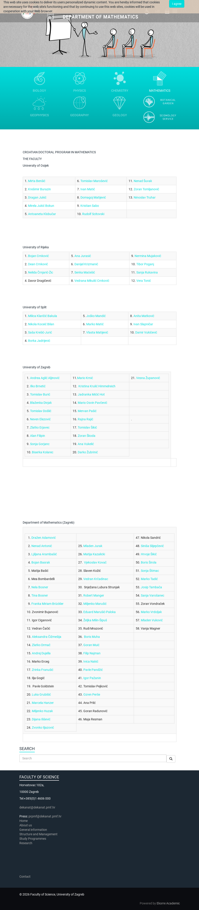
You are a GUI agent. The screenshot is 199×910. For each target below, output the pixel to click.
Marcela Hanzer (43, 703)
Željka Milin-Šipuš (95, 620)
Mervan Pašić (87, 411)
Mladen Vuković (152, 620)
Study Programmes (32, 838)
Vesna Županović (148, 378)
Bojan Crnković (38, 256)
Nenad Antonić (41, 546)
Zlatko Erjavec (39, 427)
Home (23, 821)
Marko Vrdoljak (151, 612)
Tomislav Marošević (94, 181)
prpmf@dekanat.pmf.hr (45, 816)
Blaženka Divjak (41, 402)
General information (33, 829)
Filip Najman (92, 653)
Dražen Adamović (43, 537)
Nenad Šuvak (143, 181)
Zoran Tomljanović (146, 189)
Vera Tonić (143, 280)
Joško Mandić (96, 316)
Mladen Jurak (92, 546)
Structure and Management (38, 834)
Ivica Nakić (90, 661)
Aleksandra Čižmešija (46, 636)
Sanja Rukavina (147, 272)
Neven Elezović (40, 419)
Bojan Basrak (40, 562)
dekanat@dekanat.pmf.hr (37, 807)
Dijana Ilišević (41, 719)
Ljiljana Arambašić (44, 554)
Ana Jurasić (82, 256)
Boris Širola (148, 562)
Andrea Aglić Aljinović (44, 378)
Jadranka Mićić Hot (91, 394)
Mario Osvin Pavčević (92, 402)
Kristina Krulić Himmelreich (96, 386)
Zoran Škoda (86, 435)
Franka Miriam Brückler (47, 603)
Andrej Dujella (41, 653)
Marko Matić (95, 324)
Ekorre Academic (168, 903)
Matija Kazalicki (94, 554)
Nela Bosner (39, 587)
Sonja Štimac (150, 570)
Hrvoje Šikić (149, 554)
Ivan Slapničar (143, 324)
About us (26, 825)
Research (26, 843)
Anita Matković (143, 316)
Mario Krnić (85, 378)
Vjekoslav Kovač (95, 562)
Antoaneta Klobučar (42, 214)
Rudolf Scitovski (93, 214)
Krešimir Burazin (39, 189)
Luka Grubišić (41, 694)
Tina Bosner (39, 595)
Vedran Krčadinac (95, 579)
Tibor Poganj (145, 264)
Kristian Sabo (89, 205)
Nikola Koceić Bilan (41, 324)
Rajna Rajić (85, 419)
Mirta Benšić (36, 181)
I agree (176, 4)
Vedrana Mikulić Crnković (91, 280)
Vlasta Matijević (97, 332)
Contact (25, 876)
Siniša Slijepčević (152, 546)
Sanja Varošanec (152, 595)
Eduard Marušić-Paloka (99, 612)
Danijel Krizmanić (86, 264)
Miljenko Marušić (95, 603)
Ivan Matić (87, 189)
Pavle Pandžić (93, 670)
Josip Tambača (151, 587)
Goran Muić (91, 645)
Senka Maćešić (84, 272)
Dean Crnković (38, 264)
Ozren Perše (91, 694)
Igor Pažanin (92, 678)
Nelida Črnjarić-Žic (40, 272)
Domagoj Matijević (93, 197)
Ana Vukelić (86, 444)
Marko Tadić (149, 579)
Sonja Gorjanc (39, 444)
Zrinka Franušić (42, 670)
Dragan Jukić (37, 197)
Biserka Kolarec (42, 452)
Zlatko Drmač (41, 645)
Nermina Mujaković (148, 256)
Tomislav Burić (40, 394)
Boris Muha (92, 636)
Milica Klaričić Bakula (42, 316)
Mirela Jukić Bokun (41, 205)
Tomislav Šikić (87, 427)
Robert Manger (93, 595)
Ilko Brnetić (37, 386)
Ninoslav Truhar (145, 197)
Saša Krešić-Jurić (40, 332)
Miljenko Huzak (42, 711)
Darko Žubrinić (88, 452)
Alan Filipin (37, 435)
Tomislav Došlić (40, 411)
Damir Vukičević (146, 332)
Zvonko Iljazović (43, 727)
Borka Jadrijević (39, 340)
